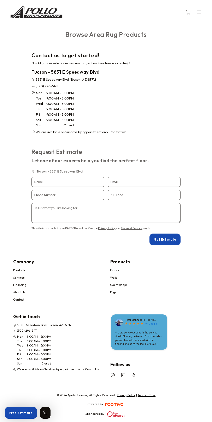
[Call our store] (45, 413)
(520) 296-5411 (47, 86)
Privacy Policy (106, 228)
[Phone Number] (67, 195)
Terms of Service (131, 228)
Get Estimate (165, 239)
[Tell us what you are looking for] (106, 213)
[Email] (144, 182)
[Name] (67, 182)
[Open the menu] (199, 12)
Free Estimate (21, 413)
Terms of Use (147, 395)
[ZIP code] (144, 195)
